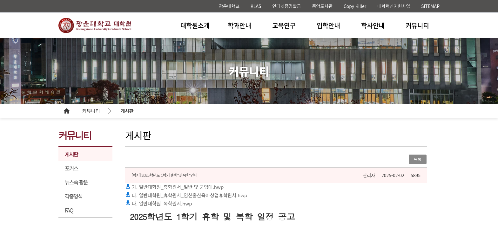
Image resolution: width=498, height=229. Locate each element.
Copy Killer (355, 6)
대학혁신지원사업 (393, 6)
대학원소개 (195, 25)
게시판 (126, 111)
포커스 (71, 168)
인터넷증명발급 (286, 6)
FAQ (69, 210)
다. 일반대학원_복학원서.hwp (158, 203)
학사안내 (373, 25)
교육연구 (284, 25)
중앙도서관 (322, 6)
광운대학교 (229, 6)
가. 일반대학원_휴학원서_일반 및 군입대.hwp (174, 187)
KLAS (256, 6)
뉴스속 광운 (76, 182)
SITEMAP (430, 6)
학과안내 (239, 25)
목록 (417, 159)
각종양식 (73, 196)
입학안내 (328, 25)
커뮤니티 (417, 25)
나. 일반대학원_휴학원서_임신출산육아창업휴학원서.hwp (186, 195)
